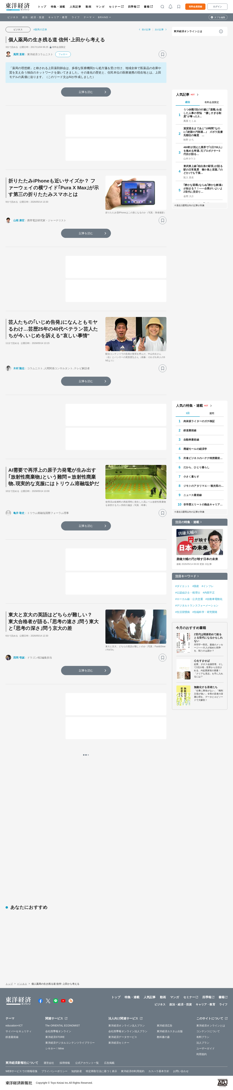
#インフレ (207, 586)
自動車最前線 (191, 439)
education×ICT (14, 1025)
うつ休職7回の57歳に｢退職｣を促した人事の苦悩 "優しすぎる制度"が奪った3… (202, 113)
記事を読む (86, 91)
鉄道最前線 (190, 430)
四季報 (132, 6)
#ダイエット (182, 586)
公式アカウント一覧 (87, 1062)
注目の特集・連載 (187, 522)
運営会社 (49, 1062)
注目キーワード (185, 576)
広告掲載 (109, 1062)
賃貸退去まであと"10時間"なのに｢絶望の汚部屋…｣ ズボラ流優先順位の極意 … (203, 132)
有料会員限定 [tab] (212, 102)
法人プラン (203, 1042)
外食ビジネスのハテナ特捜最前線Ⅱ (203, 458)
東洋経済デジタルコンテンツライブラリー (70, 1042)
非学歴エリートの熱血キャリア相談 (203, 504)
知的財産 (76, 1071)
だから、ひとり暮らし (196, 467)
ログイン (217, 6)
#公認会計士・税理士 (187, 592)
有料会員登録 (195, 6)
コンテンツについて (208, 1031)
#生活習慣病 (182, 611)
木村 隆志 (18, 368)
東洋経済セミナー (118, 1042)
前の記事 (146, 29)
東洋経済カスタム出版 (170, 1031)
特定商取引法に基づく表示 (101, 1071)
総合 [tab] (187, 102)
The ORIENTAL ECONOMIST (62, 1025)
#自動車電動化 (214, 599)
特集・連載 (58, 6)
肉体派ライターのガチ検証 (199, 421)
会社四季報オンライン (58, 1031)
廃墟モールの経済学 (195, 448)
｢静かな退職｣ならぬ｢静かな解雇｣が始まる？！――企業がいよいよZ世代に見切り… (203, 188)
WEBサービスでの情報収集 (22, 1071)
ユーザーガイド (205, 1048)
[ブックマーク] (162, 54)
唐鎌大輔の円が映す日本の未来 (197, 559)
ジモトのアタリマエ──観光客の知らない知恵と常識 (203, 485)
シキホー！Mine (54, 1048)
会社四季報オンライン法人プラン (128, 1031)
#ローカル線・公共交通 (189, 599)
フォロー (62, 54)
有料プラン (203, 1037)
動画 (88, 6)
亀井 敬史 (18, 512)
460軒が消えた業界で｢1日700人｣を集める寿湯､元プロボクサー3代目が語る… (202, 150)
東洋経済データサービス (122, 1037)
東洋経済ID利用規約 (132, 1071)
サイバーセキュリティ (19, 1031)
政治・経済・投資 (33, 17)
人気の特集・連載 (189, 405)
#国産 (195, 586)
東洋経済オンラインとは (188, 31)
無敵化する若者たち (205, 687)
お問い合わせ (181, 1071)
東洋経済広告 (165, 1025)
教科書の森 (163, 1037)
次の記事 (159, 29)
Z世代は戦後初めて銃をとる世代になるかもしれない (208, 637)
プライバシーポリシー (54, 1071)
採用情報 (65, 1062)
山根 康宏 (18, 220)
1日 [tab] (188, 413)
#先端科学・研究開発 (204, 611)
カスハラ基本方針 (158, 1071)
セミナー (114, 6)
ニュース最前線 (192, 495)
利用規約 (201, 1054)
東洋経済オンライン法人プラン (126, 1025)
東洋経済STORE (55, 1037)
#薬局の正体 (40, 29)
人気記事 (75, 6)
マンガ (100, 6)
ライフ (76, 17)
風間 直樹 (18, 54)
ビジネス (12, 17)
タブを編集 (219, 17)
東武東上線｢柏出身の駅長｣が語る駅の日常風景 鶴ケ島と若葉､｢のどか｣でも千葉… (203, 169)
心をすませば (202, 660)
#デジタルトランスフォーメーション (197, 605)
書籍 (147, 6)
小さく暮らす (191, 476)
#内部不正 (209, 592)
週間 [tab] (211, 413)
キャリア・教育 (58, 17)
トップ (42, 6)
